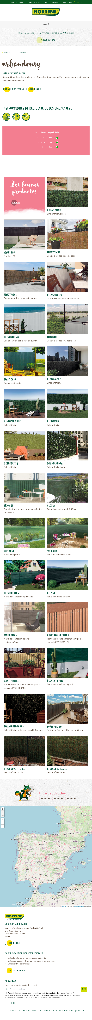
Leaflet (64, 906)
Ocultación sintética (50, 33)
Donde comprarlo (14, 89)
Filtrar (16, 203)
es (78, 2)
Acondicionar (32, 33)
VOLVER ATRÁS (48, 40)
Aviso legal (37, 1011)
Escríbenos (35, 89)
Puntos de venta (34, 2)
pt (82, 2)
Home (20, 33)
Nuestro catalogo (51, 2)
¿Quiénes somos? (17, 2)
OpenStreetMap (79, 906)
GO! (84, 989)
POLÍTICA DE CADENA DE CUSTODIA (58, 1011)
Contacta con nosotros (19, 1011)
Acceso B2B (67, 2)
